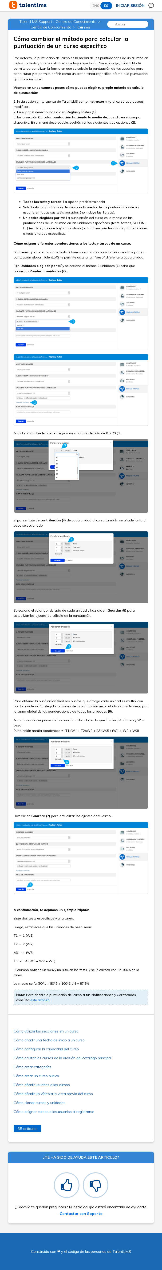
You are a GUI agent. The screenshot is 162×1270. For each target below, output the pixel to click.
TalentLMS (121, 1251)
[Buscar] (127, 24)
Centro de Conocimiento (51, 27)
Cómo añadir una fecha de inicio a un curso (49, 1040)
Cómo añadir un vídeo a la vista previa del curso (53, 1093)
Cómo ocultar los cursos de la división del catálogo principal (62, 1058)
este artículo (40, 1000)
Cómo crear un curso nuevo (36, 1075)
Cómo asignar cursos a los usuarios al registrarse (54, 1111)
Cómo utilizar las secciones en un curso (46, 1031)
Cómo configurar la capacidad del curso (46, 1049)
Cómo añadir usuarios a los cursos (42, 1084)
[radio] (66, 1185)
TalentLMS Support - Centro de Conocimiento (58, 21)
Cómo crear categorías (32, 1066)
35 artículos (27, 1128)
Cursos (83, 27)
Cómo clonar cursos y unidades (39, 1102)
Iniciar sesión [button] (130, 5)
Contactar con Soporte (81, 1213)
